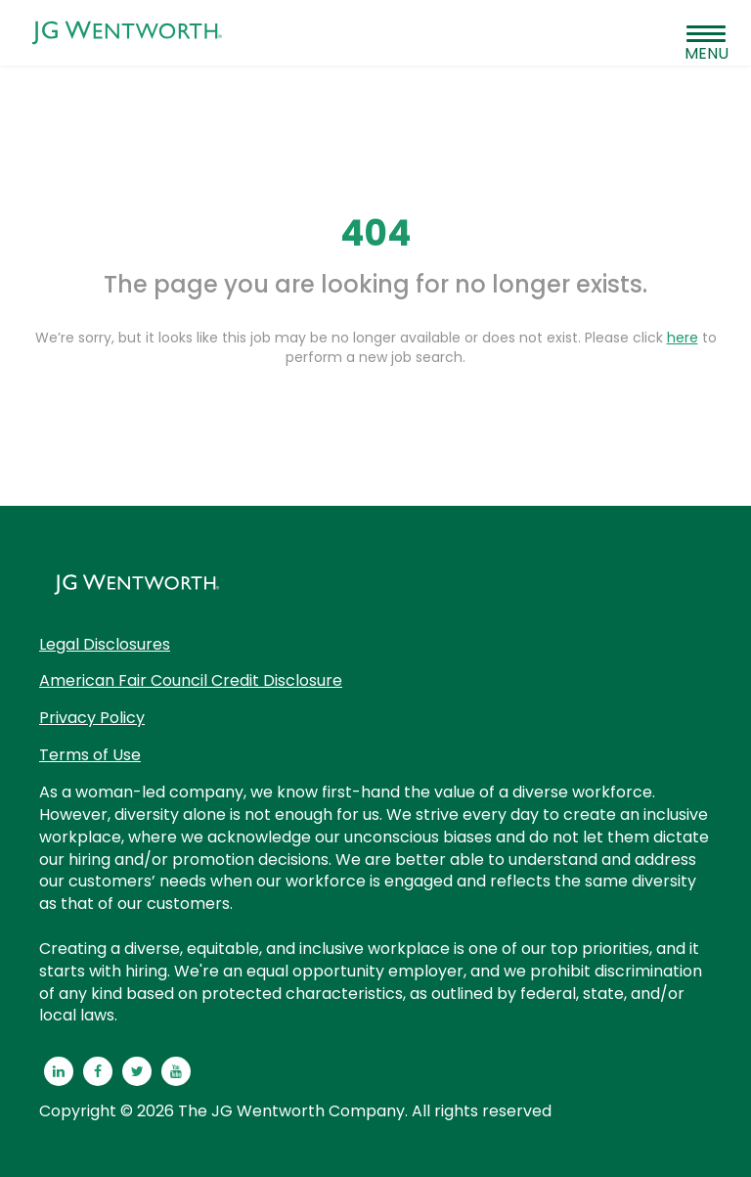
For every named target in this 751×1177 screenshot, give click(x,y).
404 (375, 233)
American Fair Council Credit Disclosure (190, 680)
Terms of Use (90, 755)
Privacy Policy (92, 717)
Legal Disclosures (104, 644)
